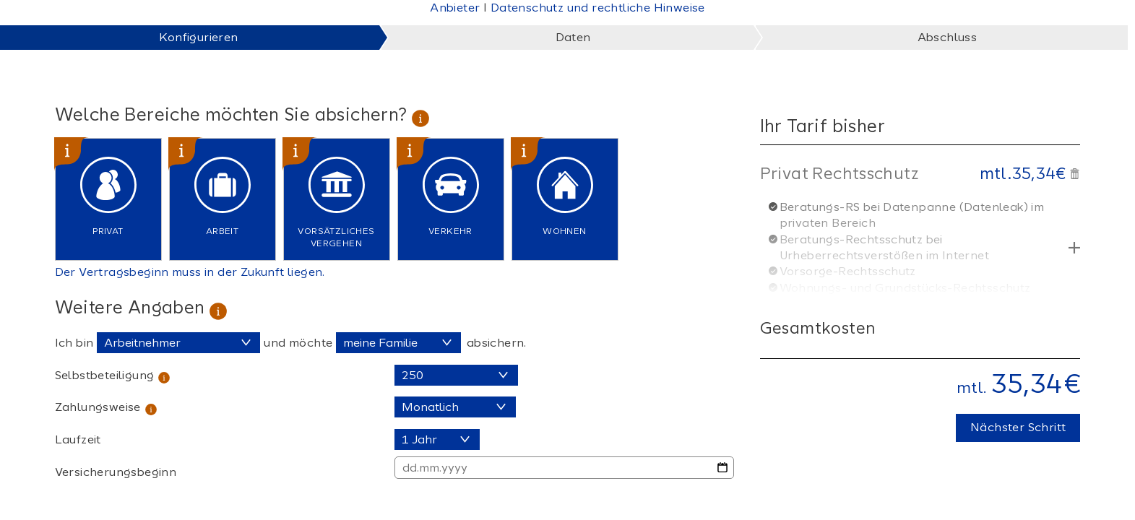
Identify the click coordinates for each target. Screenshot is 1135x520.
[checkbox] (108, 199)
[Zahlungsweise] (455, 406)
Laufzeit (78, 439)
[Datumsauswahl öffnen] (722, 467)
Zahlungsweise (98, 407)
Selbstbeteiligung (105, 375)
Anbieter (455, 7)
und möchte (298, 343)
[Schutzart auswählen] (398, 342)
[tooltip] (420, 114)
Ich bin (74, 343)
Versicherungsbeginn (116, 472)
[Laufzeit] (437, 439)
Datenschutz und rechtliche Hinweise (598, 7)
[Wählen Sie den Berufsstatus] (178, 342)
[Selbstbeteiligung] (456, 375)
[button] (1074, 171)
